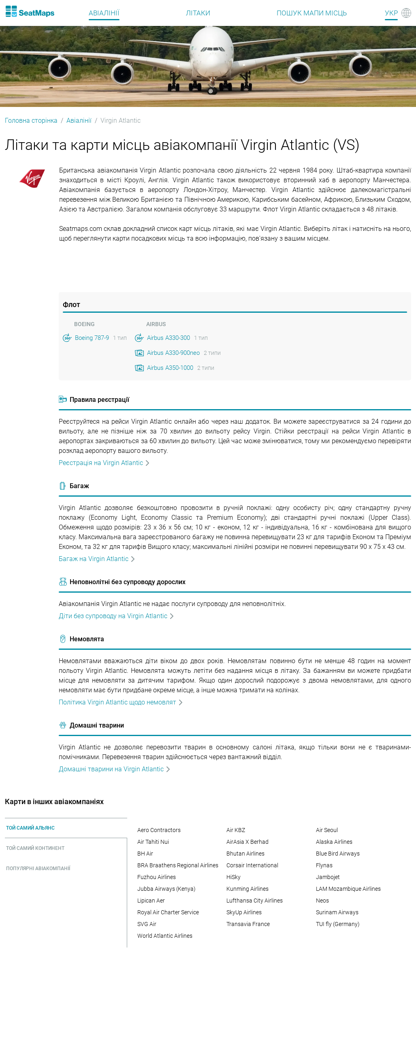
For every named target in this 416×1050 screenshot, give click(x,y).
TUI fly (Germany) (338, 924)
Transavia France (248, 924)
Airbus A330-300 (168, 337)
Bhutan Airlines (245, 853)
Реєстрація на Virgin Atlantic (104, 463)
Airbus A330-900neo (173, 352)
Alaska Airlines (334, 842)
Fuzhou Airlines (156, 877)
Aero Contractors (159, 830)
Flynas (324, 865)
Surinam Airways (337, 912)
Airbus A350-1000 (170, 367)
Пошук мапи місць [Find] (312, 13)
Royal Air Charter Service (168, 912)
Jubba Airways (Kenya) (166, 889)
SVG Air (146, 924)
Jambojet (328, 877)
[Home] (29, 11)
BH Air (145, 853)
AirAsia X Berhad (247, 842)
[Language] (398, 13)
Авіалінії (104, 13)
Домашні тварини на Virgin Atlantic (115, 769)
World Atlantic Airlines (164, 936)
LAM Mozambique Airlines (348, 889)
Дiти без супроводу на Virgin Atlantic (117, 616)
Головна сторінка (31, 120)
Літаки (198, 13)
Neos (322, 900)
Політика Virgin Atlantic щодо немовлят (121, 702)
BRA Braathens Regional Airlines (177, 865)
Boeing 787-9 (92, 337)
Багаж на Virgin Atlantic (97, 559)
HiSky (233, 877)
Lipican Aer (151, 900)
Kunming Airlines (247, 889)
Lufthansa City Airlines (254, 900)
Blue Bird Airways (338, 853)
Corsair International (252, 865)
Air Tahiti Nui (153, 842)
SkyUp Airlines (244, 912)
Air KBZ (235, 830)
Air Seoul (327, 830)
